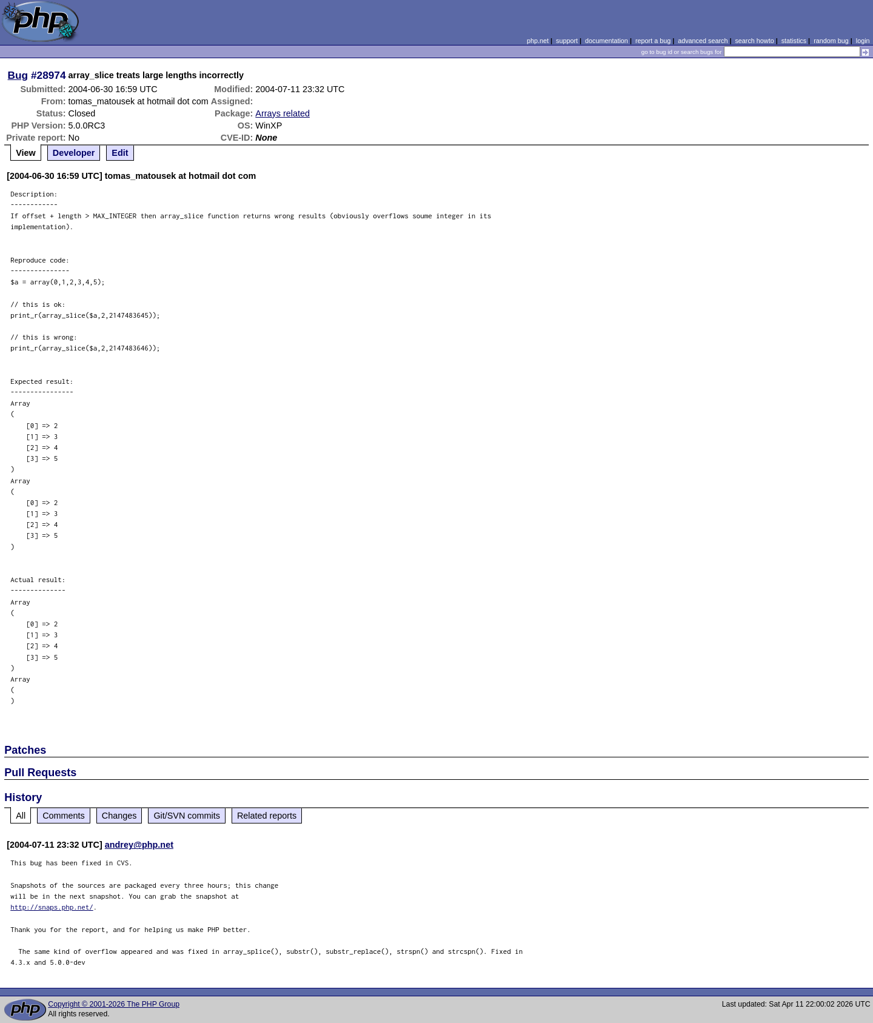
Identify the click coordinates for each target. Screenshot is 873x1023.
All (20, 815)
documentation (606, 40)
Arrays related (282, 113)
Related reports (266, 815)
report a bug (653, 40)
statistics (793, 40)
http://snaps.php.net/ (51, 907)
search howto (754, 40)
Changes (119, 815)
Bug (18, 75)
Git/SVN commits (186, 815)
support (567, 40)
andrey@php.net (139, 845)
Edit (120, 153)
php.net (538, 40)
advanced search (703, 40)
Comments (63, 815)
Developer (74, 153)
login (863, 40)
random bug (831, 40)
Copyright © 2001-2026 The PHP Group (113, 1004)
